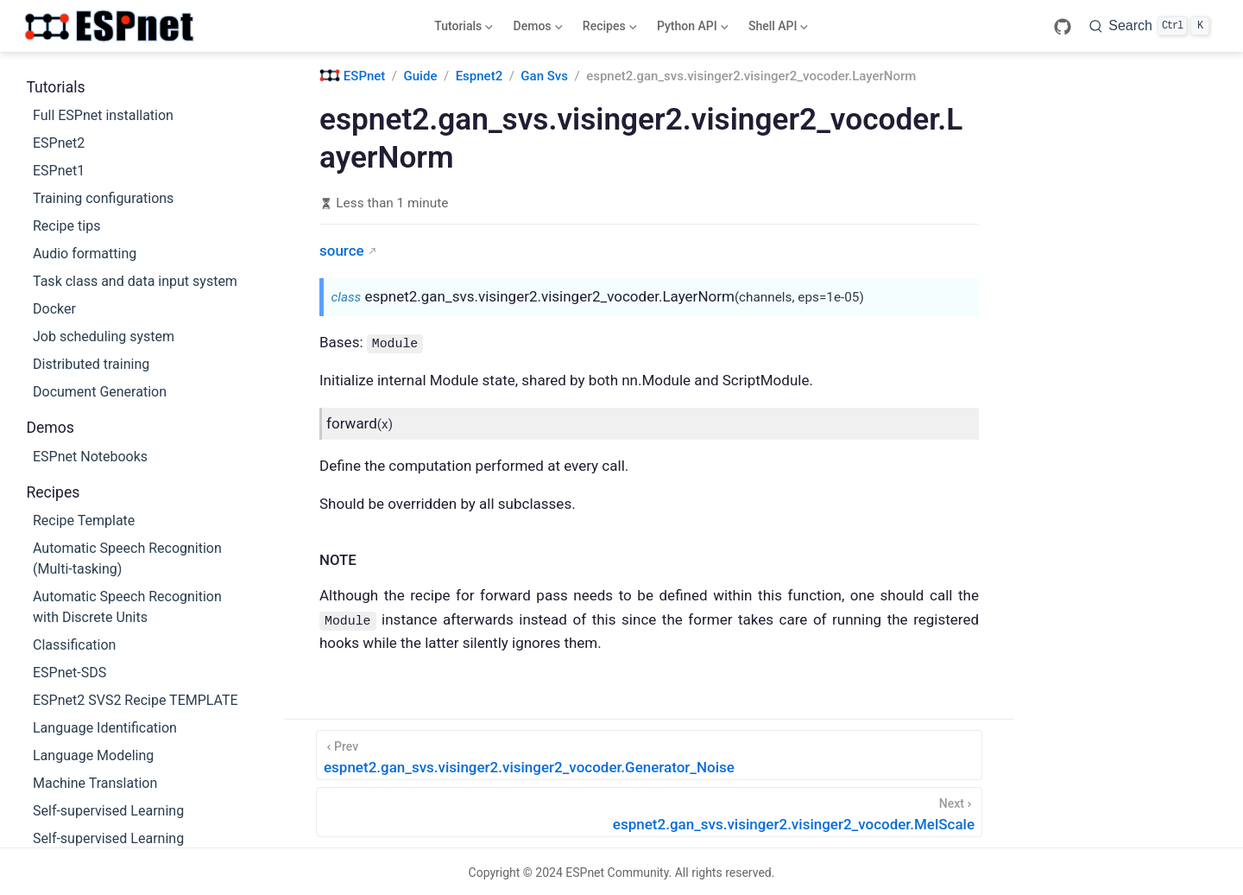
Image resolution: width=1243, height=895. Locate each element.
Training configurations (103, 198)
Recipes (608, 29)
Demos (536, 29)
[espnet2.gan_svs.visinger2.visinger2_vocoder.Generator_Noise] (649, 753)
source (341, 250)
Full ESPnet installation (103, 115)
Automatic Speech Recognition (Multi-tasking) (127, 558)
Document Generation (100, 392)
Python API (690, 29)
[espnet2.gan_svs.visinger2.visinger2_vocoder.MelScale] (649, 810)
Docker (54, 309)
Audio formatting (84, 253)
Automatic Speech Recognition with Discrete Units (127, 606)
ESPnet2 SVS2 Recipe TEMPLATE (135, 700)
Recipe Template (84, 520)
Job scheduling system (103, 336)
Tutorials (462, 29)
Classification (74, 645)
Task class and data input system (135, 281)
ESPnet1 (59, 170)
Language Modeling (93, 755)
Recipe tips (66, 226)
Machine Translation (95, 783)
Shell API (776, 29)
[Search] (1149, 26)
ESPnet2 (59, 143)
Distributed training (91, 364)
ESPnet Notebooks (90, 456)
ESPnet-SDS (69, 672)
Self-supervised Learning (108, 811)
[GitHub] (1062, 27)
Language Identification (105, 728)
